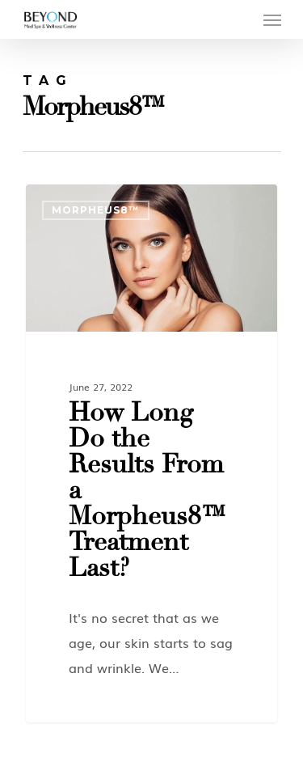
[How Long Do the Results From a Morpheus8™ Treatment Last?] (151, 453)
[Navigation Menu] (272, 19)
